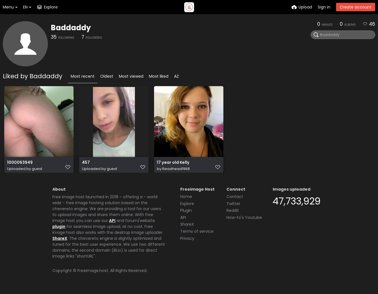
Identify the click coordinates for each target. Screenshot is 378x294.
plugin (58, 230)
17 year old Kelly (173, 165)
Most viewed (131, 76)
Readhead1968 (176, 171)
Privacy (187, 242)
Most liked (158, 76)
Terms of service (197, 235)
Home (186, 200)
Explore (187, 207)
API (112, 224)
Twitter (233, 207)
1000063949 (20, 165)
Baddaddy (71, 28)
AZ (176, 76)
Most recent (83, 76)
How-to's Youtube (244, 221)
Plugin (186, 214)
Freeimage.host (92, 274)
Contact (234, 200)
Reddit (232, 214)
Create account (356, 7)
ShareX (59, 242)
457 (86, 165)
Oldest (106, 76)
